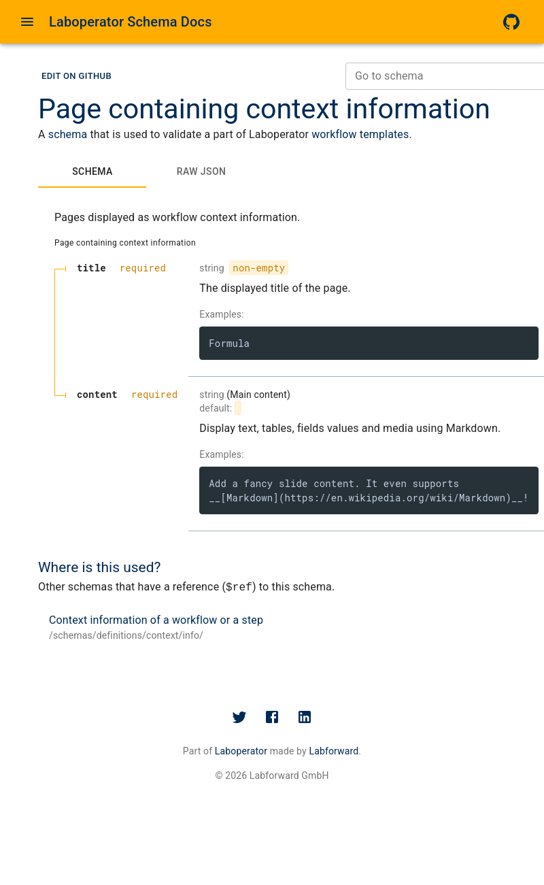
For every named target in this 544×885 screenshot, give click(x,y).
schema (68, 134)
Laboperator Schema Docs (130, 22)
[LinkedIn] (304, 717)
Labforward (333, 751)
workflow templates (360, 134)
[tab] (92, 171)
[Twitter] (239, 717)
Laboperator (241, 751)
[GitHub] (511, 21)
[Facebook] (272, 717)
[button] (76, 76)
